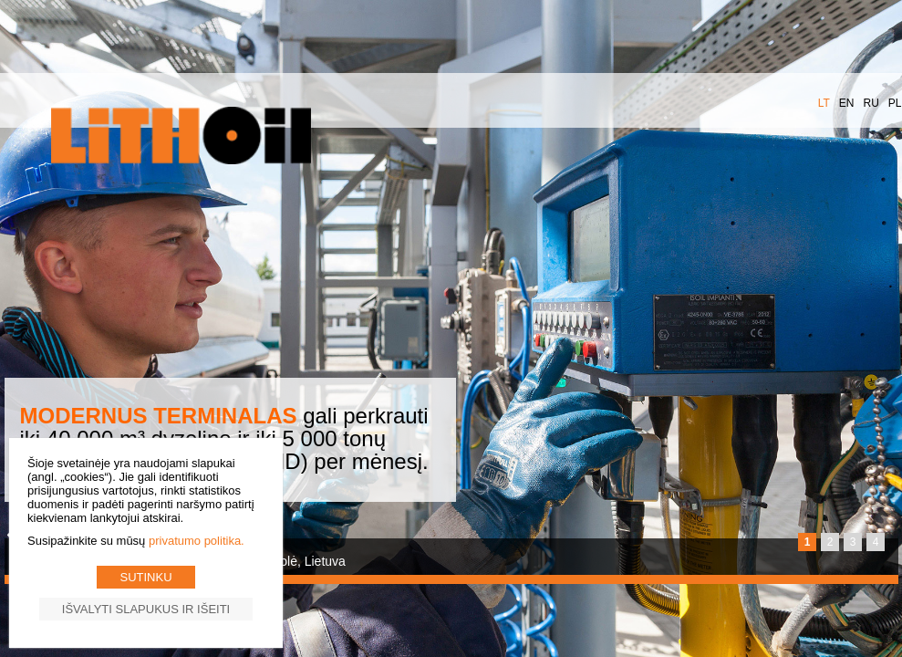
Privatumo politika (195, 541)
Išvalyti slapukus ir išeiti (146, 609)
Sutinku (145, 577)
